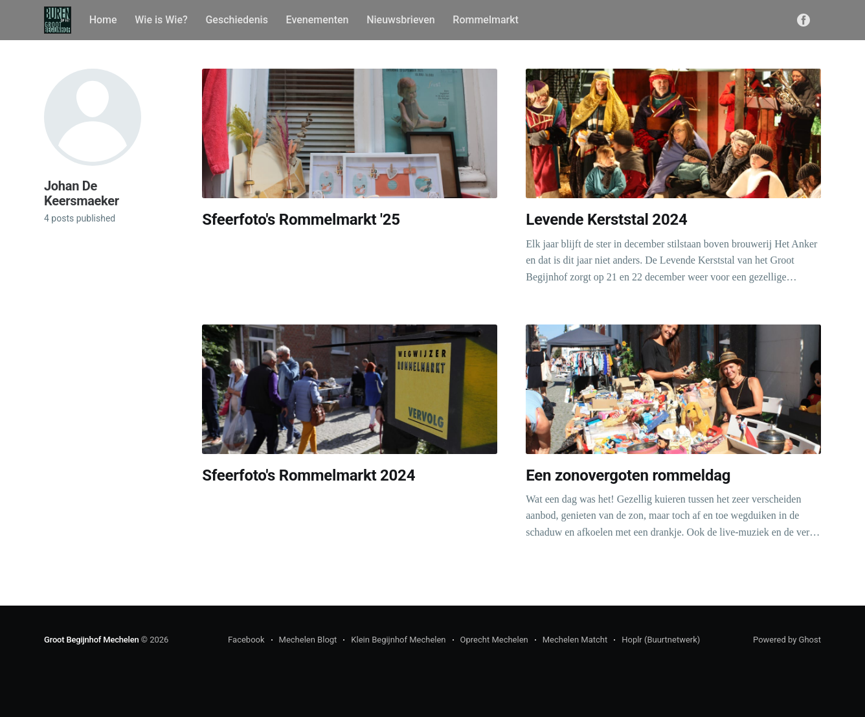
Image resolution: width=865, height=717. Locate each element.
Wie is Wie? (161, 20)
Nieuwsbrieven (400, 20)
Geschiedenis (236, 20)
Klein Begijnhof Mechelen (398, 639)
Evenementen (317, 20)
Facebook (246, 639)
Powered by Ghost (787, 639)
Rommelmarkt (486, 20)
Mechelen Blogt (308, 639)
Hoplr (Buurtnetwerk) (661, 639)
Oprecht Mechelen (494, 639)
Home (103, 20)
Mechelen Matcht (575, 639)
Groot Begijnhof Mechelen (91, 639)
